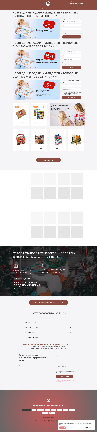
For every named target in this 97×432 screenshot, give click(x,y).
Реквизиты (52, 412)
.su (52, 422)
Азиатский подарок (21, 123)
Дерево (58, 148)
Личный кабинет (70, 1)
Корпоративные (76, 148)
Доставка (53, 410)
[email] (71, 25)
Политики (72, 410)
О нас (60, 8)
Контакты (66, 8)
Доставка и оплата (47, 8)
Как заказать (37, 8)
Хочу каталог (71, 37)
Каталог (30, 8)
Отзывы (55, 8)
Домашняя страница (26, 410)
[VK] (19, 365)
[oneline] (71, 29)
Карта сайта (45, 412)
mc (50, 422)
